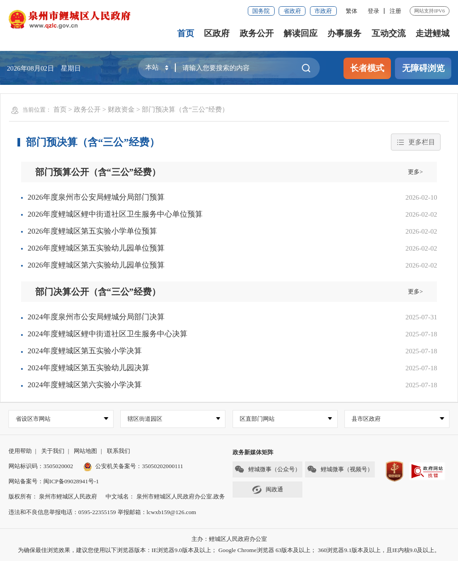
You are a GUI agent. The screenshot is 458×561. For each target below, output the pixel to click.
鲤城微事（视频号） (340, 469)
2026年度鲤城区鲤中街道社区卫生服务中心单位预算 (115, 214)
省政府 (292, 11)
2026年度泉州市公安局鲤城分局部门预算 (96, 197)
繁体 (351, 11)
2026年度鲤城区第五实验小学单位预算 (92, 231)
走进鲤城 (433, 33)
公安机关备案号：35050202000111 (133, 466)
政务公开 (257, 33)
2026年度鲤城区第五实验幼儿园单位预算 (96, 248)
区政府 (216, 33)
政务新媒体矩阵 (253, 452)
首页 (185, 33)
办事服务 (344, 33)
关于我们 (52, 451)
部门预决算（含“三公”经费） (185, 109)
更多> (415, 171)
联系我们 (118, 451)
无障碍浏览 (423, 68)
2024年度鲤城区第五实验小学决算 (85, 351)
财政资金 (121, 109)
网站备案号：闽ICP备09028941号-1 (53, 481)
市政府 (323, 11)
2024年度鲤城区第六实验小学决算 (85, 385)
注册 (395, 11)
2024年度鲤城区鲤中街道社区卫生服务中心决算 (107, 334)
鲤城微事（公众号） (267, 469)
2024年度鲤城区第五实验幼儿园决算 (88, 368)
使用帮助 (20, 451)
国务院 (261, 11)
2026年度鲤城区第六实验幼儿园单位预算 (96, 265)
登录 (373, 11)
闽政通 (267, 490)
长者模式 (367, 68)
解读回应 (301, 33)
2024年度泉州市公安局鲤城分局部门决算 (96, 317)
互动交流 (389, 33)
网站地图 (85, 451)
